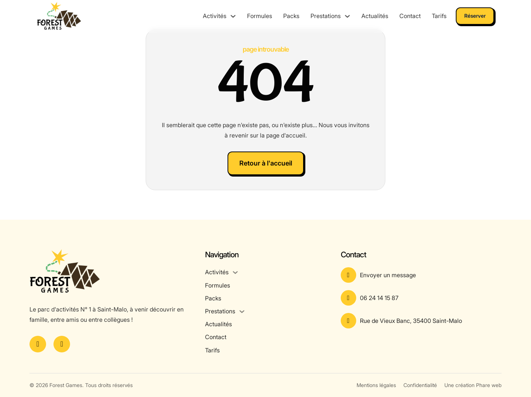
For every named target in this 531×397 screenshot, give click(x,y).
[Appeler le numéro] (421, 298)
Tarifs (439, 16)
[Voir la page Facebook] (38, 344)
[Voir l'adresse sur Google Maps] (421, 320)
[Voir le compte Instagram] (61, 344)
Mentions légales (376, 385)
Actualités (374, 16)
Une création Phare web (473, 385)
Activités (214, 16)
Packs (291, 16)
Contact (410, 16)
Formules (259, 16)
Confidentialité (420, 385)
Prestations (325, 16)
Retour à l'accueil (265, 163)
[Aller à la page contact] (421, 275)
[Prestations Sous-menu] (347, 16)
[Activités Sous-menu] (233, 16)
